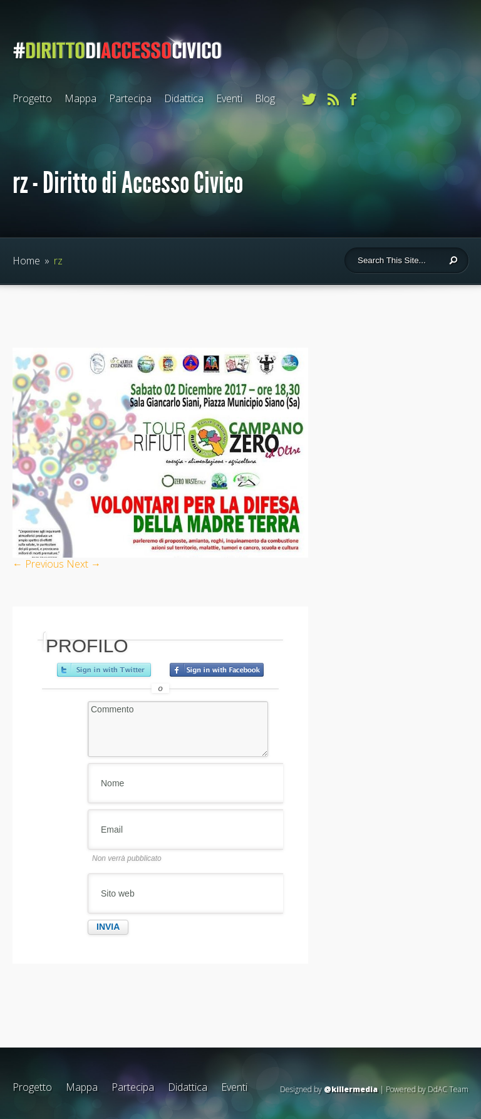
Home (26, 261)
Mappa (80, 98)
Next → (83, 564)
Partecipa (130, 98)
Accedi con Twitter (104, 670)
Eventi (229, 98)
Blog (265, 98)
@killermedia (351, 1089)
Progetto (32, 98)
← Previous (38, 564)
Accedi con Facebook (217, 670)
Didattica (184, 98)
